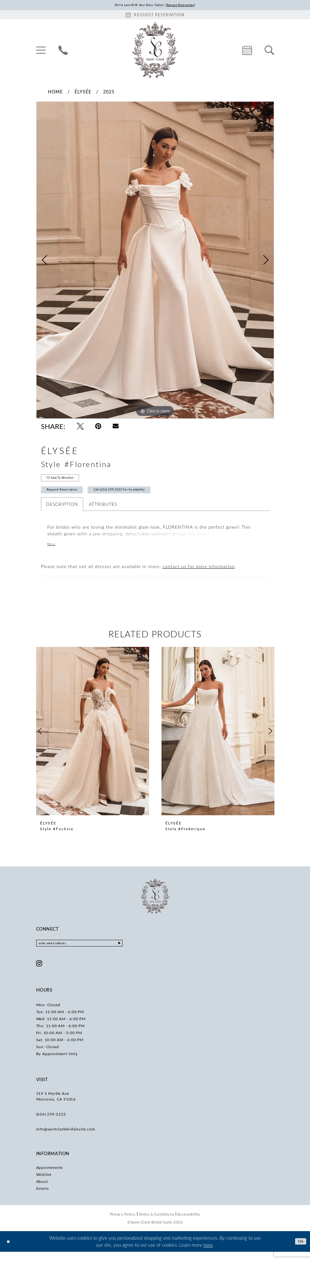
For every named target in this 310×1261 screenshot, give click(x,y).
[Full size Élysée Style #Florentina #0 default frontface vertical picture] (155, 261)
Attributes (103, 512)
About (42, 1190)
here (208, 1254)
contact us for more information (198, 574)
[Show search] (269, 51)
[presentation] (92, 739)
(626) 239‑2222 (51, 1123)
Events (42, 1197)
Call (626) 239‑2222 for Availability (144, 496)
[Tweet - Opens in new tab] (80, 427)
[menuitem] (41, 51)
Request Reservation (68, 496)
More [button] (53, 552)
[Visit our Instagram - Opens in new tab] (39, 972)
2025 (109, 93)
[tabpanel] (155, 261)
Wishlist (43, 1183)
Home (55, 93)
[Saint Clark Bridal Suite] (155, 51)
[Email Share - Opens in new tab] (116, 427)
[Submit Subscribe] (143, 952)
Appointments (49, 1176)
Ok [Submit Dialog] (299, 1250)
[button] (41, 51)
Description (62, 512)
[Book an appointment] (155, 15)
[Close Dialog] (9, 1250)
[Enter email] (91, 952)
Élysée (83, 93)
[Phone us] (63, 51)
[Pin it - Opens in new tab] (98, 427)
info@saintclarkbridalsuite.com (65, 1138)
